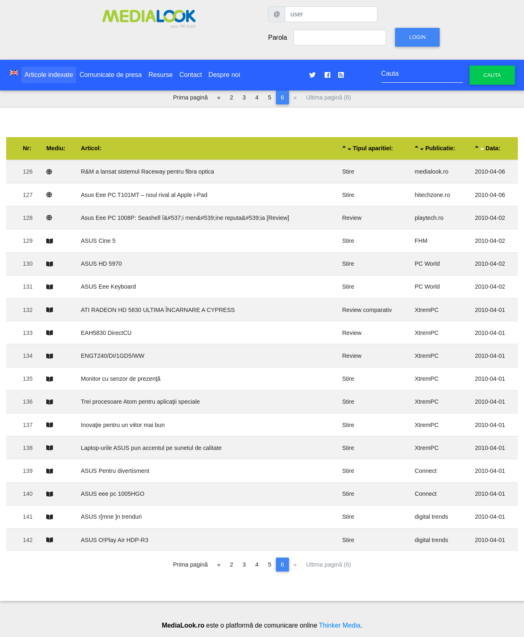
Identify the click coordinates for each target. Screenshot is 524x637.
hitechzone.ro (432, 195)
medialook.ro (431, 171)
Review (351, 218)
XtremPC (426, 310)
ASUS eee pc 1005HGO (113, 493)
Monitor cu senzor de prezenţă (120, 378)
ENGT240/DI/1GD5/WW (113, 355)
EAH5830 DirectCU (106, 333)
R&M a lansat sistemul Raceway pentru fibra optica (148, 171)
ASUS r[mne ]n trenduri (111, 516)
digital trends (431, 516)
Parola (277, 37)
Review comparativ (367, 310)
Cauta (492, 75)
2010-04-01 (490, 310)
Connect (426, 471)
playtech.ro (429, 218)
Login (417, 37)
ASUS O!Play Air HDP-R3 (115, 540)
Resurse (160, 74)
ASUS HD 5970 (101, 263)
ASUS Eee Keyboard (108, 286)
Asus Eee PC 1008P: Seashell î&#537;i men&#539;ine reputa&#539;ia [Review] (185, 218)
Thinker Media (339, 625)
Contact (190, 74)
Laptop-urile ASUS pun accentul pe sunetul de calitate (151, 448)
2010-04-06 (490, 171)
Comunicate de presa (110, 74)
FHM (421, 240)
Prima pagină (190, 97)
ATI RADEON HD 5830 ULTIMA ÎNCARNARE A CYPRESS (158, 310)
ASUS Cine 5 (98, 240)
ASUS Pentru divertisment (115, 471)
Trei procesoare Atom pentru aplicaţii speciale (140, 401)
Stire (348, 171)
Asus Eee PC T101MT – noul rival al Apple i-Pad (144, 195)
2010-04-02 (490, 218)
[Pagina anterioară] (219, 97)
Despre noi (224, 74)
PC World (427, 263)
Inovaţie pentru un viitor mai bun (123, 425)
